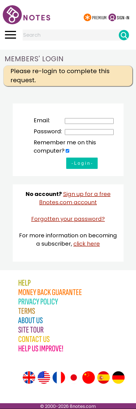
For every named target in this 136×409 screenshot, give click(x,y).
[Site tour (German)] (118, 377)
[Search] (124, 35)
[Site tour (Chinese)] (88, 377)
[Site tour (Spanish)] (103, 377)
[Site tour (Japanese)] (74, 377)
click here (86, 244)
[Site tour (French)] (59, 377)
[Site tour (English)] (29, 377)
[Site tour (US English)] (44, 377)
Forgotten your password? (68, 219)
